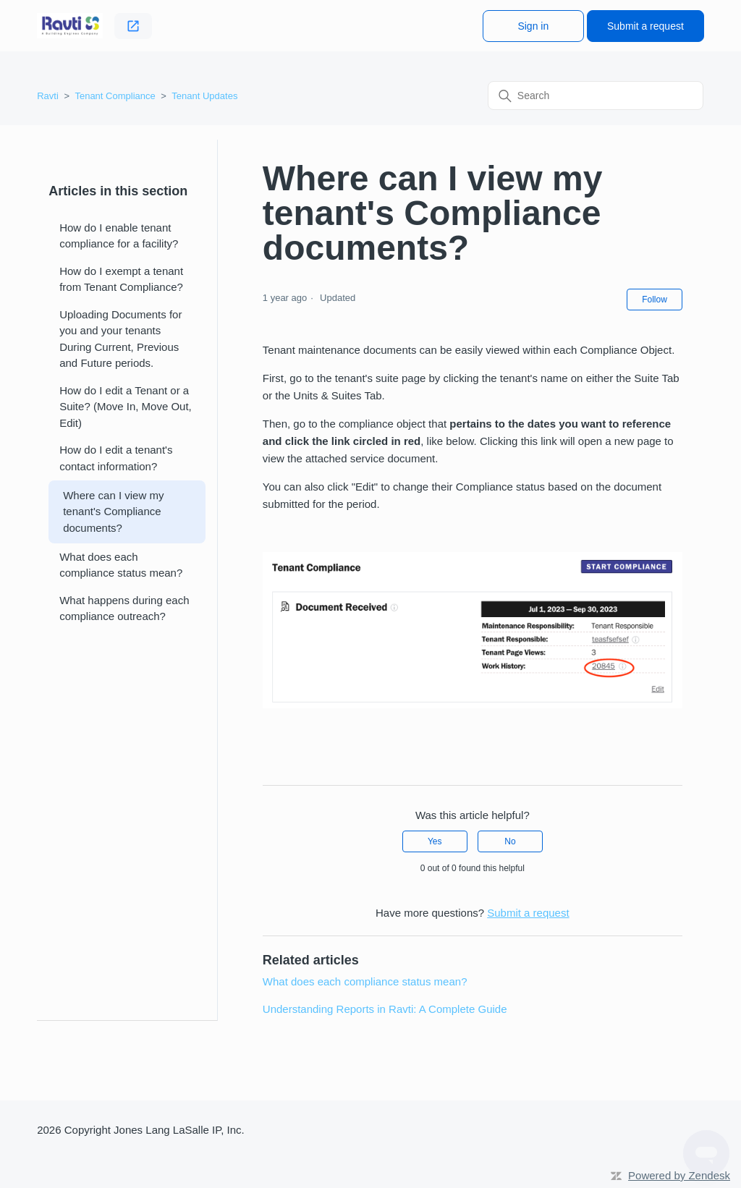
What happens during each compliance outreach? (124, 608)
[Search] (595, 95)
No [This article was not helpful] (509, 841)
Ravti (48, 95)
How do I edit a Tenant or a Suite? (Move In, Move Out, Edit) (125, 406)
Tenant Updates (204, 95)
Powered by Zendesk (679, 1175)
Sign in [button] (533, 26)
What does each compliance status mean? (120, 565)
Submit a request (645, 26)
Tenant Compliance (115, 95)
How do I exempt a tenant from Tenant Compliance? (121, 279)
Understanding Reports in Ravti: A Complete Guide (385, 1009)
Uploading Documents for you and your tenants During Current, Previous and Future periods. (120, 339)
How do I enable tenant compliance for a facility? (118, 235)
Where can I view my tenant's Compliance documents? (113, 511)
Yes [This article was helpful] (435, 841)
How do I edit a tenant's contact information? (115, 458)
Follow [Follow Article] (654, 299)
